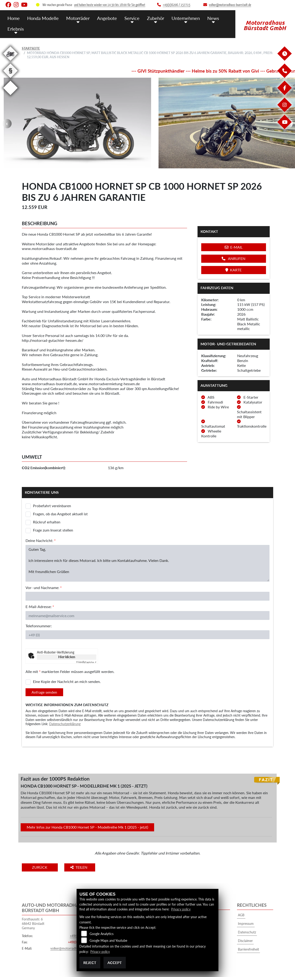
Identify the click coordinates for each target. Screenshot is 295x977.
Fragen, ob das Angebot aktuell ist (60, 514)
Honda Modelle (42, 18)
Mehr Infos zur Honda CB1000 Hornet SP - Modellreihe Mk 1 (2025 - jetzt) (87, 827)
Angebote (104, 18)
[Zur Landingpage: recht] (10, 79)
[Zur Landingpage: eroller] (10, 96)
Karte (233, 270)
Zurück (41, 867)
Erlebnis (15, 28)
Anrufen (233, 258)
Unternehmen (181, 18)
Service (128, 18)
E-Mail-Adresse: (40, 606)
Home (13, 18)
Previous (7, 123)
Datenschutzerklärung (65, 724)
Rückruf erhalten (46, 522)
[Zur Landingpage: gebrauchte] (10, 61)
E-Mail (234, 247)
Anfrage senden (44, 692)
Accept (114, 962)
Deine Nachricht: (41, 540)
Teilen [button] (82, 867)
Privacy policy (181, 909)
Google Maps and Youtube (108, 941)
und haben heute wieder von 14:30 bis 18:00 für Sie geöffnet (109, 5)
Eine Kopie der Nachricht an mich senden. (67, 681)
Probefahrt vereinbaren (52, 505)
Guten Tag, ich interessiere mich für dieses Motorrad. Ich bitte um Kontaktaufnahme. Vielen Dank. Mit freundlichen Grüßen (147, 563)
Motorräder (76, 18)
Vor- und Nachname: (44, 587)
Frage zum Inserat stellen (53, 530)
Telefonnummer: (39, 626)
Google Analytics (101, 934)
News (207, 18)
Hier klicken (66, 657)
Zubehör (151, 18)
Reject (89, 962)
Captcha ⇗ (86, 662)
